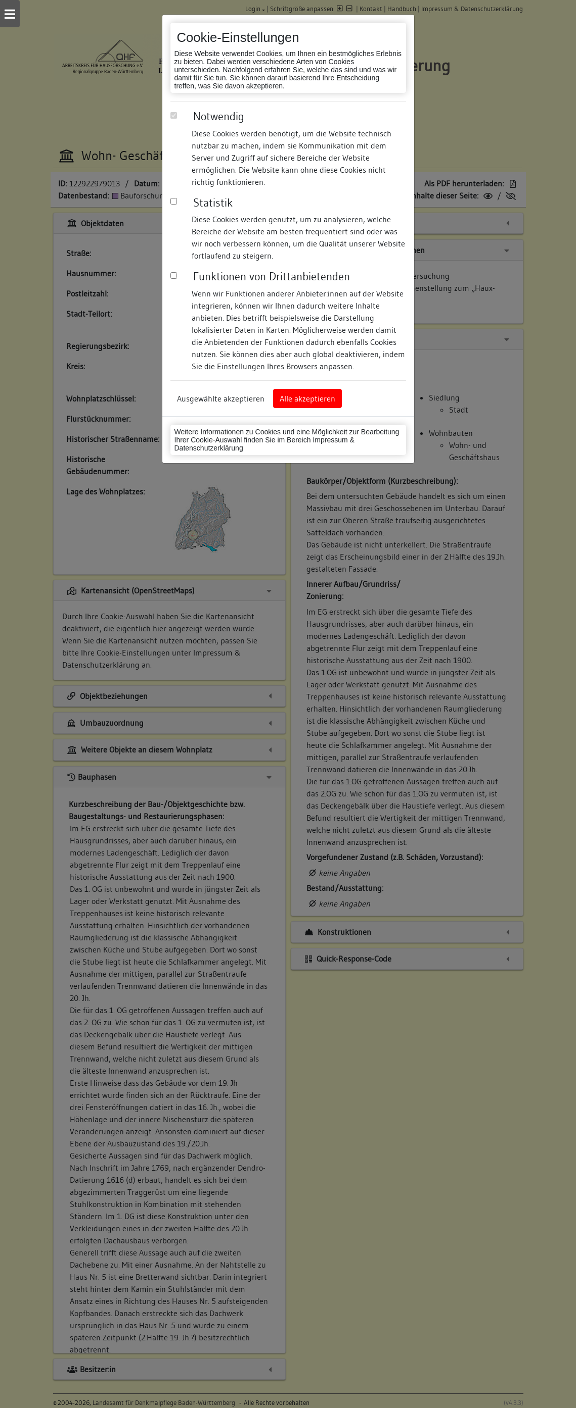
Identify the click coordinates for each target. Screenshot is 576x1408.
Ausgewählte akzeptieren (220, 398)
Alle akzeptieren (307, 398)
